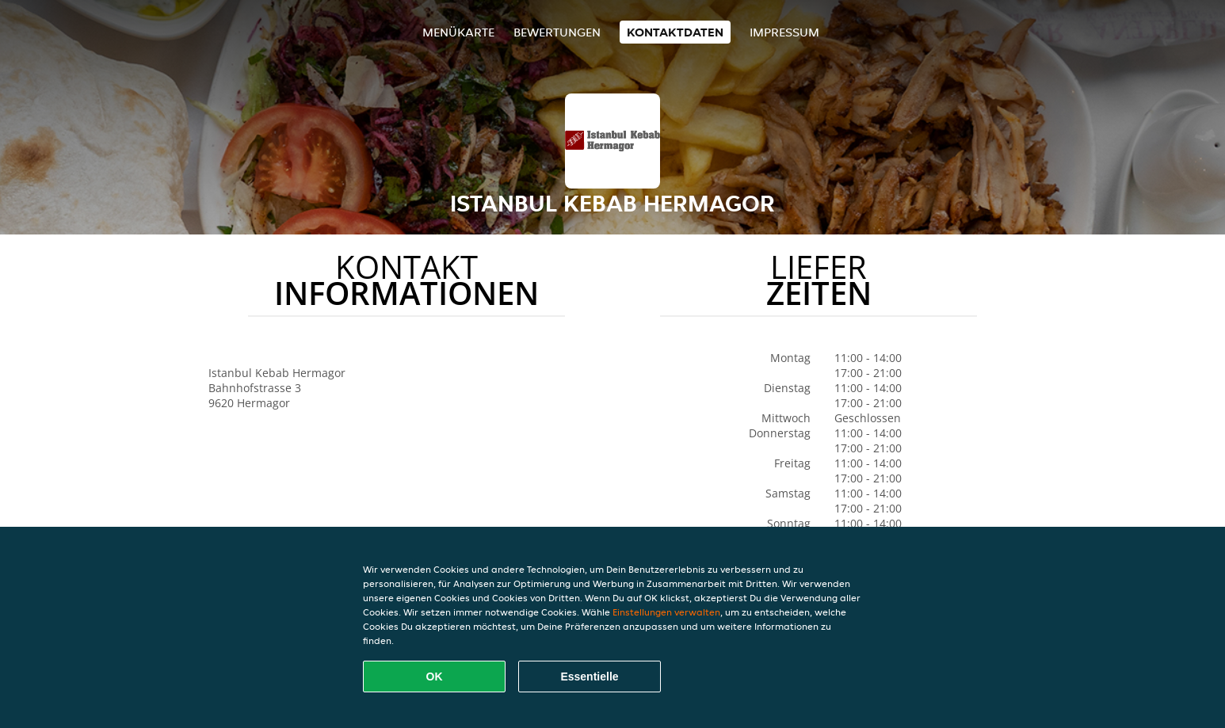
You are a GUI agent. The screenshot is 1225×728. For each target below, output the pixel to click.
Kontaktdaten (675, 32)
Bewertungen (557, 32)
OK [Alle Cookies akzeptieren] (434, 676)
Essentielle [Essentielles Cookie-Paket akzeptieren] (589, 676)
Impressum (784, 32)
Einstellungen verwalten (666, 612)
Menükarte (458, 32)
